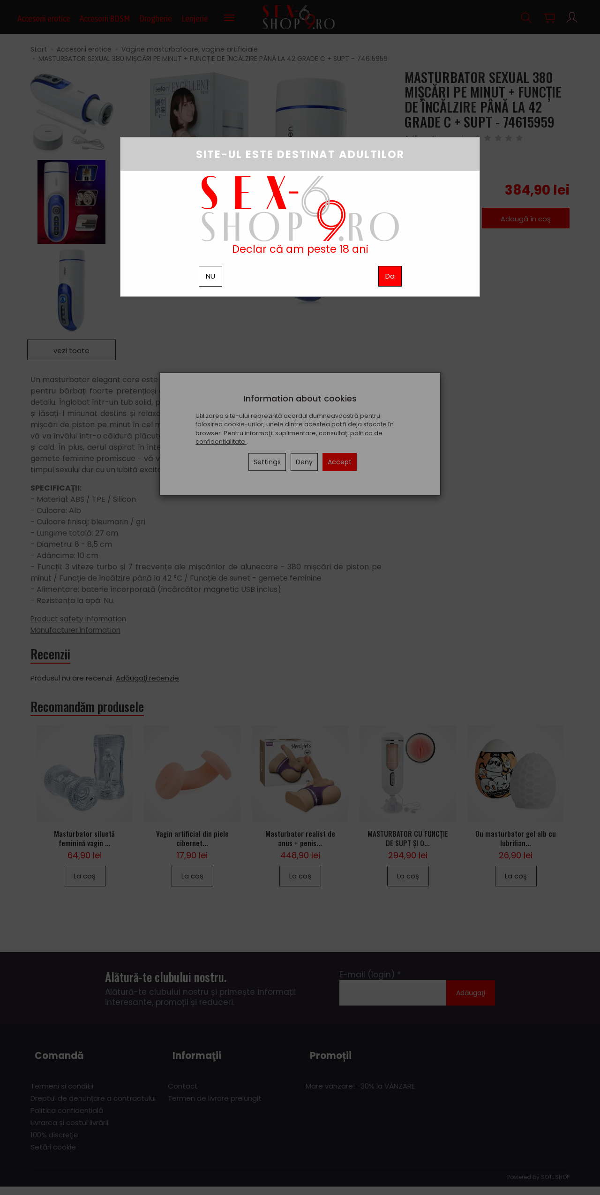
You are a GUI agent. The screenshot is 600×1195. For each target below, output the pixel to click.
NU (210, 276)
